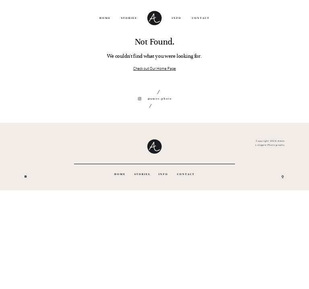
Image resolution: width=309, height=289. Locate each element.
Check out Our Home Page (154, 68)
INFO (176, 18)
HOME (105, 18)
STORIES (129, 18)
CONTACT (201, 18)
